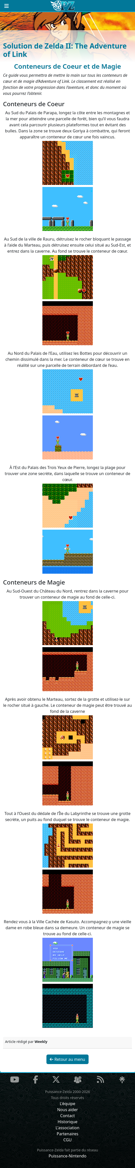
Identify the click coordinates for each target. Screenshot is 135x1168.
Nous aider (67, 1109)
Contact (67, 1115)
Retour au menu (67, 1059)
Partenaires (67, 1134)
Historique (67, 1121)
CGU (67, 1140)
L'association (67, 1128)
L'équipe (67, 1103)
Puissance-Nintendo (67, 1156)
